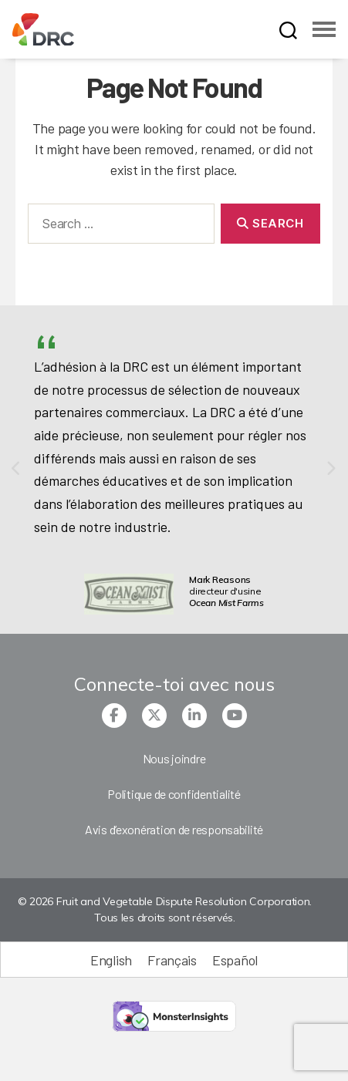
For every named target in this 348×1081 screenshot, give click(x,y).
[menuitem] (111, 960)
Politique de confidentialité (173, 793)
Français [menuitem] (172, 959)
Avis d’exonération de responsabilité (174, 829)
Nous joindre (174, 758)
